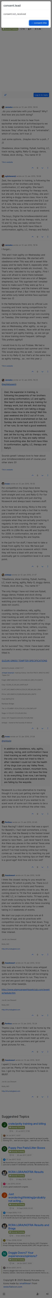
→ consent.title (39, 22)
